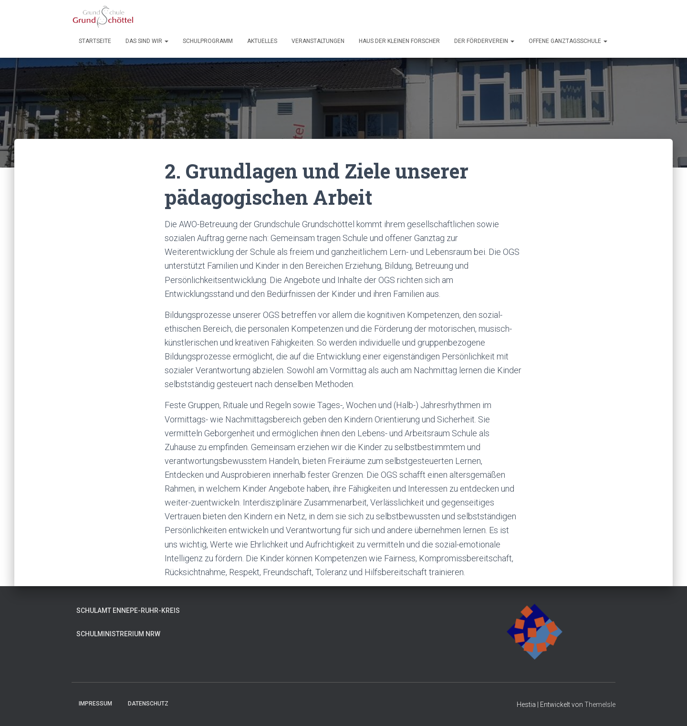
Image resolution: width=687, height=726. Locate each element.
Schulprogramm (208, 41)
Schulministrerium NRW (118, 634)
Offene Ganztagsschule (568, 41)
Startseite (95, 41)
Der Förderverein (484, 41)
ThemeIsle (599, 704)
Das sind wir (146, 41)
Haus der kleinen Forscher (399, 41)
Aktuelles (262, 41)
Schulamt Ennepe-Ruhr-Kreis (128, 610)
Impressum (95, 703)
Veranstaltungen (317, 41)
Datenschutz (148, 703)
